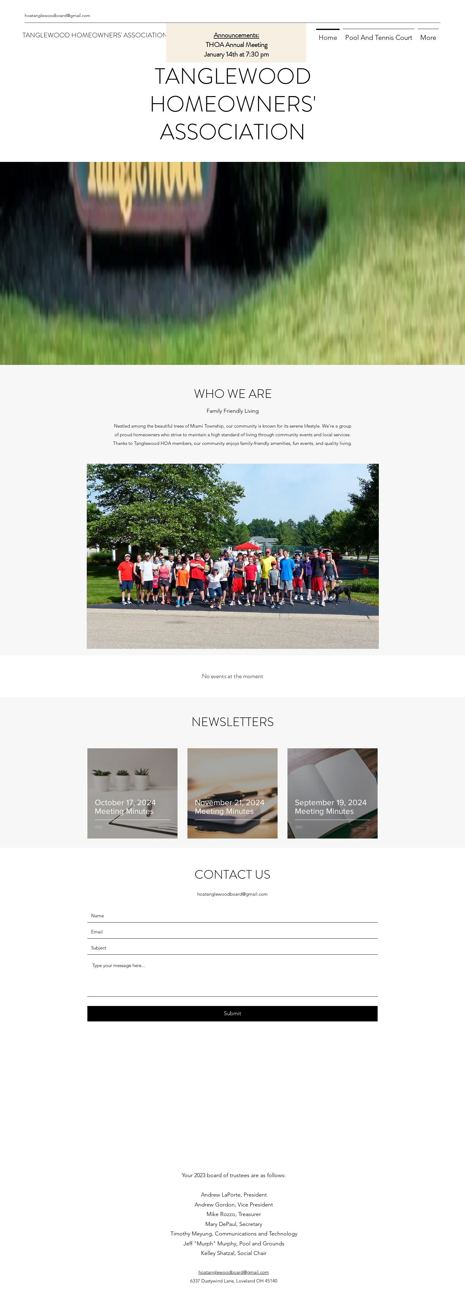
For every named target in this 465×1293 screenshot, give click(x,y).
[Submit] (232, 1013)
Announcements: (236, 35)
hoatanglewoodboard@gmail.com (57, 15)
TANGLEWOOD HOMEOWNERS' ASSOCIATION (95, 35)
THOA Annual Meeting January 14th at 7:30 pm (236, 49)
